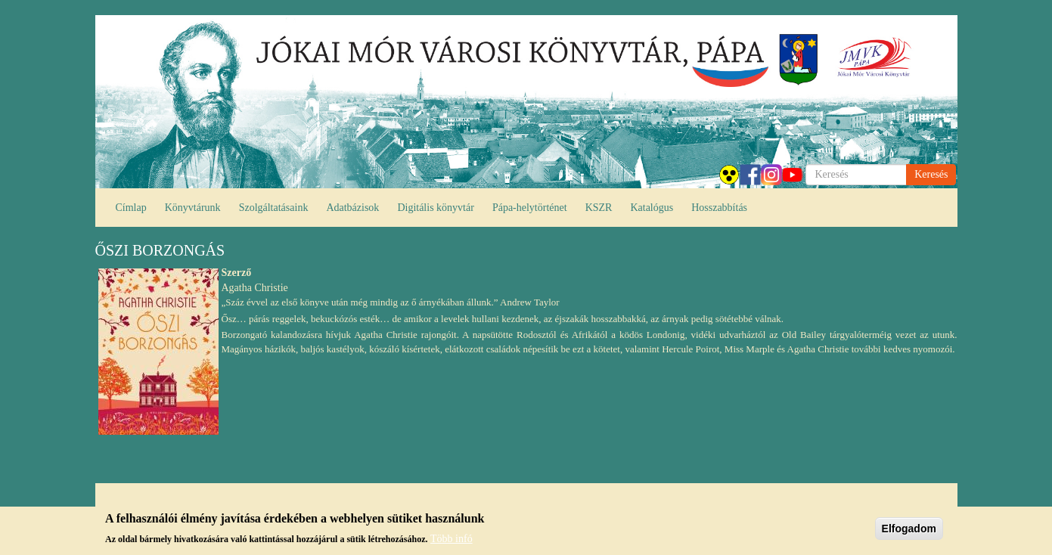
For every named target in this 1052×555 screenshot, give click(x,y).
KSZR (599, 207)
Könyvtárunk (193, 207)
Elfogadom (909, 530)
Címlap (131, 207)
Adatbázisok (352, 207)
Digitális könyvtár (435, 207)
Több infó (451, 539)
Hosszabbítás (719, 207)
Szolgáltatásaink (274, 207)
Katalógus (651, 207)
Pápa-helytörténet (529, 207)
